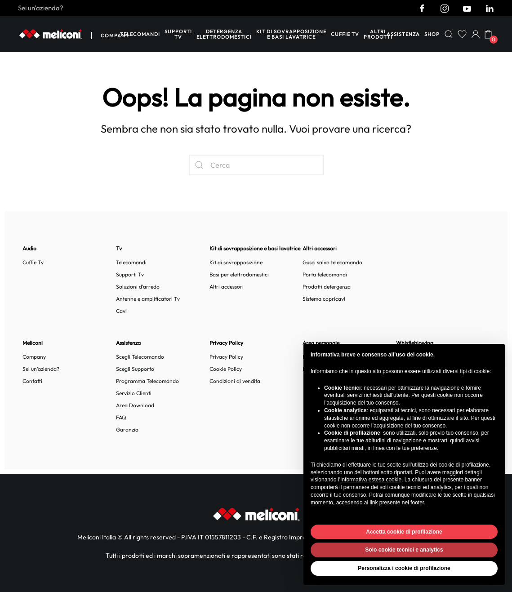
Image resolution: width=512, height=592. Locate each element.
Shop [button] (432, 34)
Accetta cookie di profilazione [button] (404, 532)
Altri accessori (226, 286)
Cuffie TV (345, 34)
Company (115, 35)
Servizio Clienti (133, 393)
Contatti (32, 381)
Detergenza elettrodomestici (224, 34)
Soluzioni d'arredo (138, 286)
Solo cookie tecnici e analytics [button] (404, 550)
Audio (29, 248)
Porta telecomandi (325, 274)
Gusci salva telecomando (332, 262)
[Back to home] (50, 34)
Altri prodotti (378, 34)
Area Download (135, 405)
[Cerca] (256, 165)
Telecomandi (140, 34)
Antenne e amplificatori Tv (148, 298)
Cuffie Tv (33, 262)
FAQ (121, 417)
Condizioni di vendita (234, 381)
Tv (119, 248)
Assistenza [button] (403, 34)
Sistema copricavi (324, 298)
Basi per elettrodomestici (239, 274)
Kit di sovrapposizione (236, 262)
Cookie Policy (225, 368)
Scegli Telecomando (140, 356)
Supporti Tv (178, 34)
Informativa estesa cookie (370, 479)
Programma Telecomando (147, 381)
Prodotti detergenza (327, 286)
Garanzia (127, 429)
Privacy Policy (226, 356)
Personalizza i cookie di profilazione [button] (404, 568)
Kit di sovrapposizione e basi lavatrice (291, 34)
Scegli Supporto (135, 368)
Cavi (121, 310)
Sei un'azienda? (40, 8)
